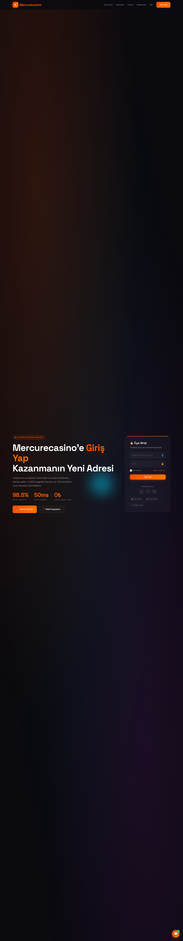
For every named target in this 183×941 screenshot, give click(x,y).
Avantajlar (120, 5)
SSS (151, 5)
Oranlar (130, 5)
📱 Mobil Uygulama (51, 509)
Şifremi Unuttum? (159, 470)
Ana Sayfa (108, 5)
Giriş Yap (163, 5)
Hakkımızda (141, 5)
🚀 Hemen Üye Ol (25, 509)
